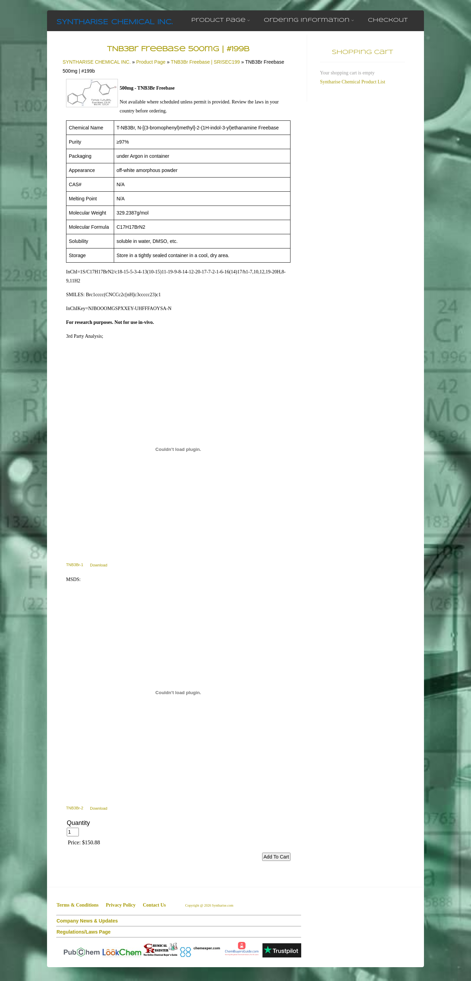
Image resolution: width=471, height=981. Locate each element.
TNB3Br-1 (74, 565)
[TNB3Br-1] (178, 449)
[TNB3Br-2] (178, 693)
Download (98, 565)
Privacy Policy (121, 905)
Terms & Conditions (77, 905)
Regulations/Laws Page (83, 932)
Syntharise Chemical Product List (352, 81)
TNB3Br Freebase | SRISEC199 (205, 62)
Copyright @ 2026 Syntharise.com (209, 905)
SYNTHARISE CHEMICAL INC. (114, 22)
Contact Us (154, 905)
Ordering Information (309, 20)
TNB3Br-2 (74, 808)
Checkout (388, 20)
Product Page (220, 20)
